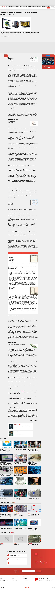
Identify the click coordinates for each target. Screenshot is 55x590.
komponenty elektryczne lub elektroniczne (19, 390)
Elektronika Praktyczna (26, 580)
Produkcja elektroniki (11, 6)
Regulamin (13, 578)
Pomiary (43, 6)
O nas (1, 579)
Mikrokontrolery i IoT (34, 6)
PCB (14, 6)
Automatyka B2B (25, 578)
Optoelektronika (39, 6)
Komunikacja (29, 6)
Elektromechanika (25, 6)
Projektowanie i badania (47, 6)
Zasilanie (21, 6)
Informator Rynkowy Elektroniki (4, 580)
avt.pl (52, 580)
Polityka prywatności (14, 580)
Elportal (24, 579)
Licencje (13, 579)
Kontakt (1, 578)
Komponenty (17, 6)
